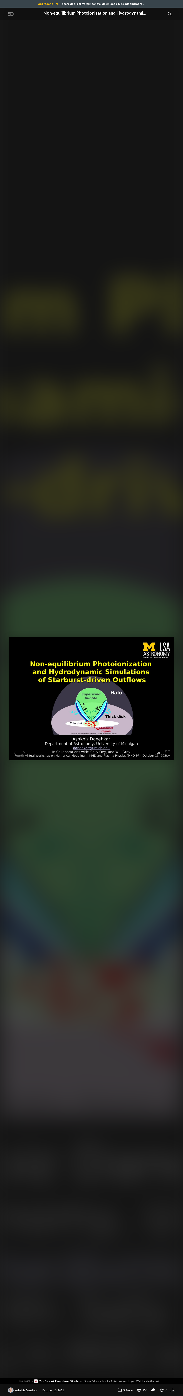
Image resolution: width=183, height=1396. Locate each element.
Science (125, 1390)
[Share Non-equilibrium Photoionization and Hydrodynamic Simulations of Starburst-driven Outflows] (153, 1390)
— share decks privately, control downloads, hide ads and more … (91, 3)
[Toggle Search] (169, 14)
